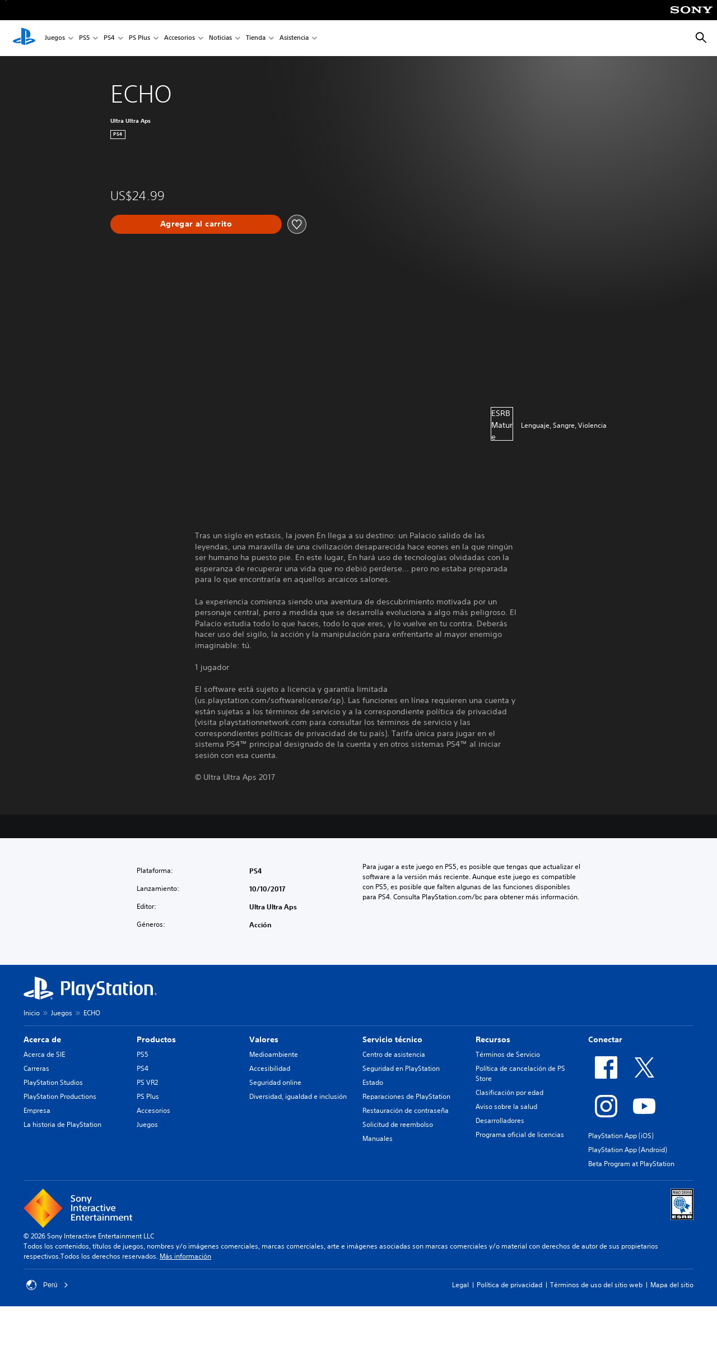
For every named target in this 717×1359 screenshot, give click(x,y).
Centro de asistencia (393, 1054)
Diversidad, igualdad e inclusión (298, 1096)
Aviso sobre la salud (506, 1106)
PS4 (109, 38)
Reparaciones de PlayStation (406, 1096)
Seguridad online (275, 1082)
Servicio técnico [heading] (392, 1039)
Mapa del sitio (671, 1284)
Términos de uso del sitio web (596, 1284)
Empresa (37, 1110)
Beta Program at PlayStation (631, 1163)
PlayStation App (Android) (627, 1149)
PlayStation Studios (53, 1082)
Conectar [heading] (605, 1039)
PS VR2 (147, 1082)
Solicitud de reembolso (397, 1124)
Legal (460, 1284)
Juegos (55, 38)
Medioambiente (273, 1054)
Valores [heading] (263, 1039)
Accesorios (179, 38)
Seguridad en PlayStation (401, 1068)
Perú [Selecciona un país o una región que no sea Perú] (47, 1285)
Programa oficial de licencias (520, 1134)
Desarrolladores (500, 1120)
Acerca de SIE (44, 1054)
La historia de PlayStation (62, 1124)
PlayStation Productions (60, 1096)
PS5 (84, 38)
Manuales (377, 1138)
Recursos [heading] (493, 1039)
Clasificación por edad (509, 1092)
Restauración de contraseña (405, 1110)
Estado (372, 1082)
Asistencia (294, 38)
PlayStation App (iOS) (621, 1135)
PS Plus (139, 38)
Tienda (256, 38)
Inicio (32, 1013)
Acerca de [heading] (42, 1039)
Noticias (220, 38)
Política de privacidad (509, 1284)
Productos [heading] (156, 1039)
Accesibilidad (269, 1068)
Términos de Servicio (508, 1054)
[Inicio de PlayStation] (24, 38)
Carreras (36, 1068)
